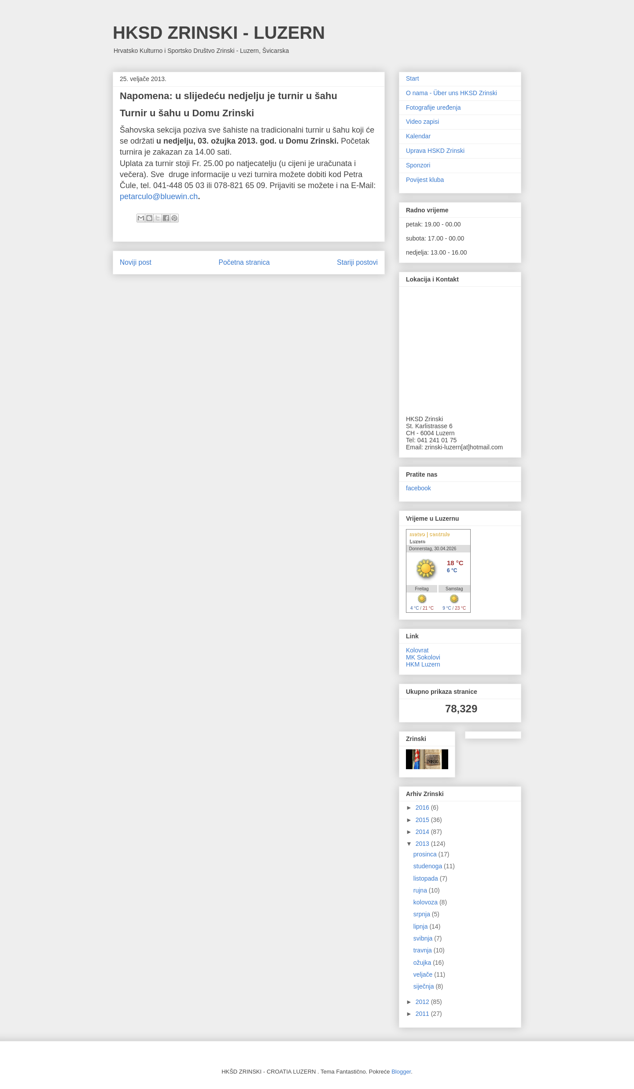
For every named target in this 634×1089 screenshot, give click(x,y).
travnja (423, 950)
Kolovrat (417, 650)
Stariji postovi (357, 262)
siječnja (424, 986)
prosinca (426, 854)
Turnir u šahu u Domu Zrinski (187, 113)
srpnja (422, 914)
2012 (423, 1001)
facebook (418, 488)
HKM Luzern (423, 664)
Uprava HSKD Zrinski (435, 150)
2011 (423, 1013)
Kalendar (418, 136)
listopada (426, 878)
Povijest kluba (425, 179)
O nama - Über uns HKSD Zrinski (451, 92)
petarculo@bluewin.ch (159, 196)
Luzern (417, 541)
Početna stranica (244, 262)
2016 (423, 807)
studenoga (428, 866)
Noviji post (135, 262)
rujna (421, 890)
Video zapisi (422, 121)
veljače (423, 974)
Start (412, 78)
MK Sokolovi (423, 657)
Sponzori (418, 165)
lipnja (421, 926)
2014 (423, 831)
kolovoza (426, 902)
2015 (423, 819)
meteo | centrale (429, 534)
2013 (423, 843)
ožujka (423, 962)
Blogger (401, 1071)
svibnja (423, 938)
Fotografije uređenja (433, 107)
